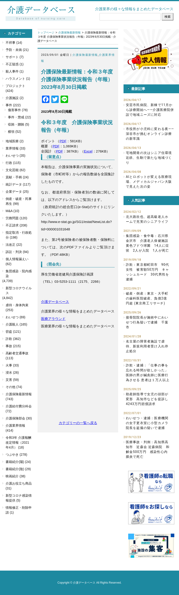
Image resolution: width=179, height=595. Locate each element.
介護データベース (55, 302)
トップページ (46, 32)
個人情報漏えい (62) (17, 261)
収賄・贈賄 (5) (18, 124)
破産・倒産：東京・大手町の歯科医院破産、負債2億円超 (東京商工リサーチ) (147, 298)
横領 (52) (14, 131)
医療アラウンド (53, 319)
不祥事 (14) (14, 42)
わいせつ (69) (15, 317)
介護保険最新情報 (69, 32)
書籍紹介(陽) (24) (18, 462)
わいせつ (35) (15, 155)
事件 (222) (13, 105)
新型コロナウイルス (19, 290)
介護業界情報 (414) (15, 428)
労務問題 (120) (16, 218)
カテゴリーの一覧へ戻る (78, 423)
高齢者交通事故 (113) (17, 355)
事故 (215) (13, 346)
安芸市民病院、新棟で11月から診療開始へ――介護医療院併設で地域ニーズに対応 (150, 109)
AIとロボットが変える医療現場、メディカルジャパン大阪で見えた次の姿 (149, 181)
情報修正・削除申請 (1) (19, 510)
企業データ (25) (17, 191)
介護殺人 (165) (16, 324)
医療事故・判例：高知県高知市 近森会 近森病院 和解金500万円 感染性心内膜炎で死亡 (147, 449)
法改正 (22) (14, 244)
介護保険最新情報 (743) (19, 396)
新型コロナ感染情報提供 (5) (19, 498)
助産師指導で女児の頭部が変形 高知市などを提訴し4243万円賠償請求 (147, 399)
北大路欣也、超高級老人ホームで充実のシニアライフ (147, 219)
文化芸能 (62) (15, 170)
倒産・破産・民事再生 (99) (19, 201)
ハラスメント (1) (18, 78)
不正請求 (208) (16, 225)
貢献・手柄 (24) (17, 177)
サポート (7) (15, 57)
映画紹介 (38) (15, 476)
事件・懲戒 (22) (19, 117)
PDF (62, 141)
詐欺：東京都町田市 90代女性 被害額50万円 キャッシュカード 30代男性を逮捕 (147, 272)
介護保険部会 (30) (19, 418)
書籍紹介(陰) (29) (18, 469)
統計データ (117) (18, 184)
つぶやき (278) (16, 454)
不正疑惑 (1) (15, 64)
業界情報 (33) (15, 148)
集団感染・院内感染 (19, 273)
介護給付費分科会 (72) (19, 408)
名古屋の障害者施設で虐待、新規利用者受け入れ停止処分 (147, 346)
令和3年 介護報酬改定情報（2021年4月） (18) (18, 442)
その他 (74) (14, 387)
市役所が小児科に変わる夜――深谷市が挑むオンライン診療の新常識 (150, 133)
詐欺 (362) (13, 339)
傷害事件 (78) (18, 110)
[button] (151, 56)
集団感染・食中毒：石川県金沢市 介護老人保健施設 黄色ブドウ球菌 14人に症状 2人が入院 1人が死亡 (148, 243)
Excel (88, 151)
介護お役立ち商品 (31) (19, 486)
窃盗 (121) (13, 331)
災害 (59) (12, 380)
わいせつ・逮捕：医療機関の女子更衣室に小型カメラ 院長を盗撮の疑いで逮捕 (148, 423)
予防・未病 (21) (17, 50)
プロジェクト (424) (15, 88)
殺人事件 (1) (15, 71)
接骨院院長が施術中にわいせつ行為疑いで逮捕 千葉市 (147, 322)
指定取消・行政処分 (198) (19, 235)
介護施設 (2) (15, 98)
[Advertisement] (78, 377)
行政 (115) (13, 163)
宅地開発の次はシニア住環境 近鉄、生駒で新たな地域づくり (150, 157)
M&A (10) (12, 211)
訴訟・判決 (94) (17, 252)
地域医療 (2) (15, 141)
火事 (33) (12, 365)
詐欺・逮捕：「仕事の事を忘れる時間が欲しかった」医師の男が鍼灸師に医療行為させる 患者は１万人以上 (147, 372)
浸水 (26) (12, 372)
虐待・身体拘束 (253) (17, 307)
